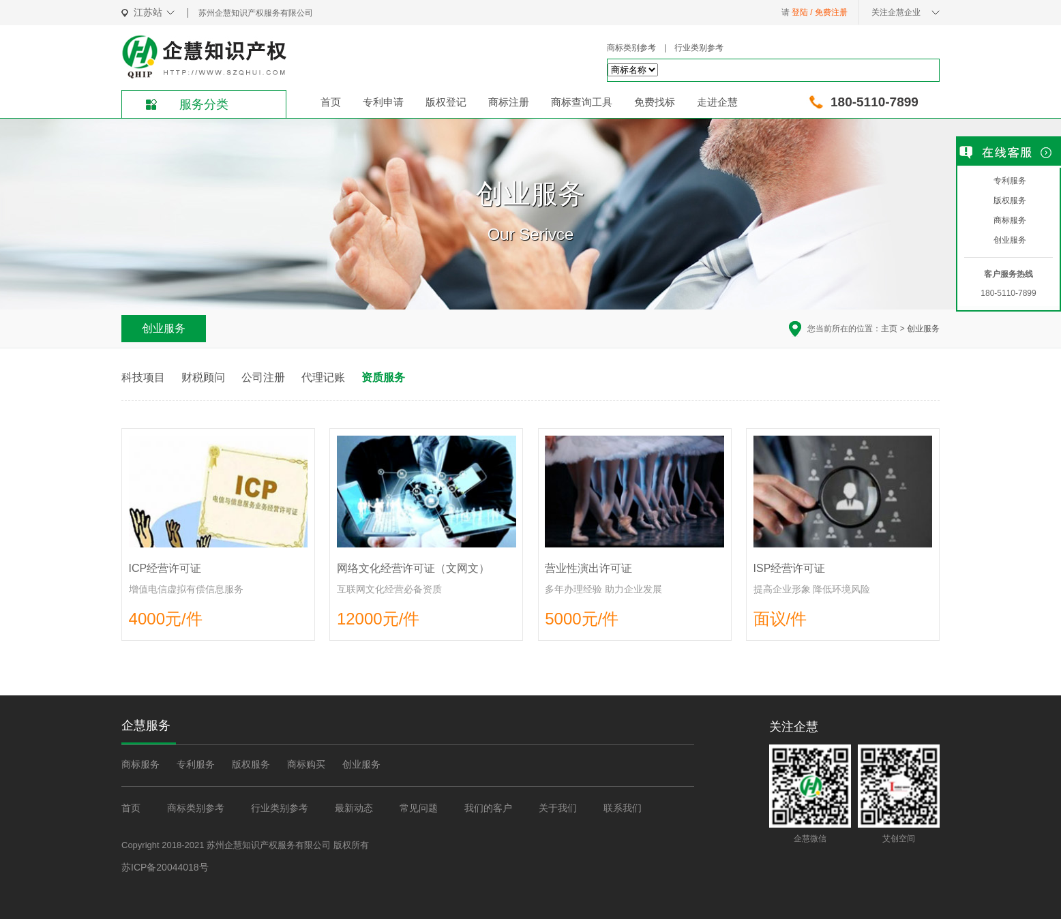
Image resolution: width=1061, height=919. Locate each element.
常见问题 (419, 807)
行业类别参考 (698, 47)
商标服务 (140, 764)
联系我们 (622, 807)
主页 (889, 328)
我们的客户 (488, 807)
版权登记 (445, 102)
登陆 (800, 12)
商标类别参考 (631, 47)
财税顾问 (203, 377)
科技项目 (143, 377)
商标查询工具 (581, 102)
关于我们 (558, 807)
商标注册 (508, 102)
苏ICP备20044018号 (165, 866)
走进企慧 (717, 102)
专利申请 (383, 102)
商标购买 (306, 764)
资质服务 (383, 377)
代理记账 (323, 377)
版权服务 (251, 764)
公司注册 (263, 377)
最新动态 (354, 807)
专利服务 (196, 764)
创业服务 (923, 328)
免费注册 (831, 12)
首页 (330, 102)
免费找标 (654, 102)
